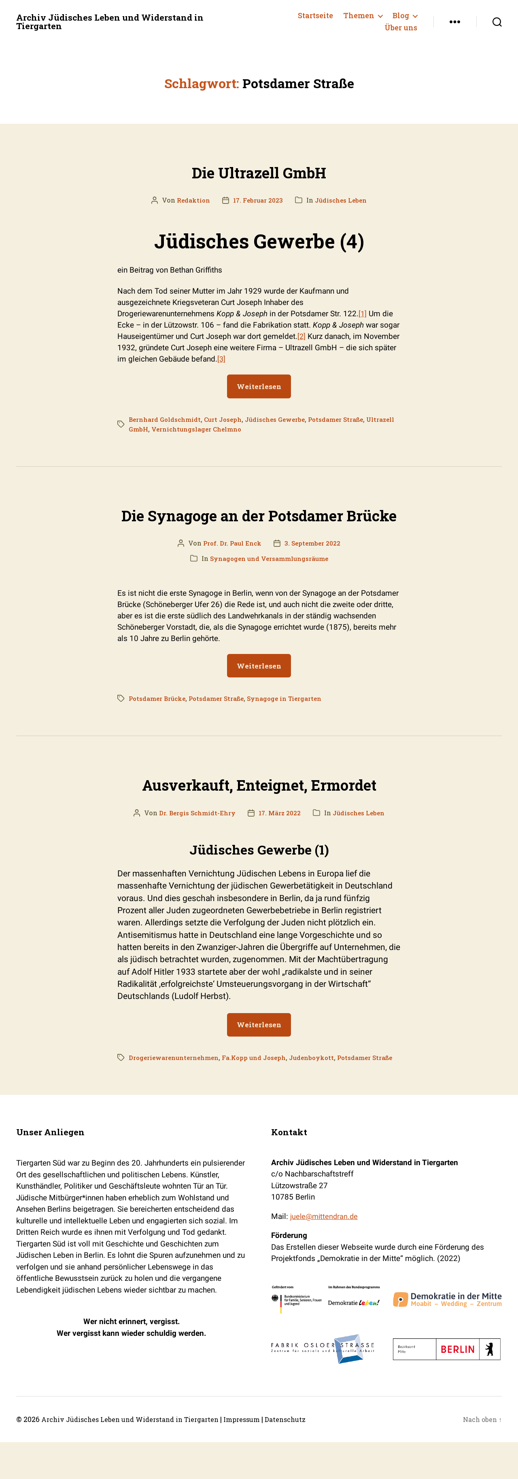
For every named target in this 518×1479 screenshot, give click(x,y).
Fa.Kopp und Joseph (261, 1084)
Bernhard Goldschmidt (166, 419)
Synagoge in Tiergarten (294, 726)
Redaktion (190, 200)
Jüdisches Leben (343, 200)
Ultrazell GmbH (154, 429)
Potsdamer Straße (347, 419)
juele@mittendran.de (325, 1253)
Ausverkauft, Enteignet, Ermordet (259, 809)
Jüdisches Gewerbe (282, 419)
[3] (221, 359)
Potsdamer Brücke (159, 726)
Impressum (265, 1456)
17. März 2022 (280, 840)
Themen (358, 15)
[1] (363, 313)
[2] (301, 336)
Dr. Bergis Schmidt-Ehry (194, 840)
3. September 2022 (314, 570)
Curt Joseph (227, 419)
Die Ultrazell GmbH (259, 169)
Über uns (400, 27)
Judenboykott (322, 1084)
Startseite (315, 15)
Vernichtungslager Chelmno (230, 429)
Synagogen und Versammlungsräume (269, 585)
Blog (401, 15)
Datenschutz (313, 1456)
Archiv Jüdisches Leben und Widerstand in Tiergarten (122, 22)
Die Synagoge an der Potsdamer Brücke (259, 525)
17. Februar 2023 (257, 200)
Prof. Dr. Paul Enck (230, 570)
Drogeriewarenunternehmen (176, 1084)
